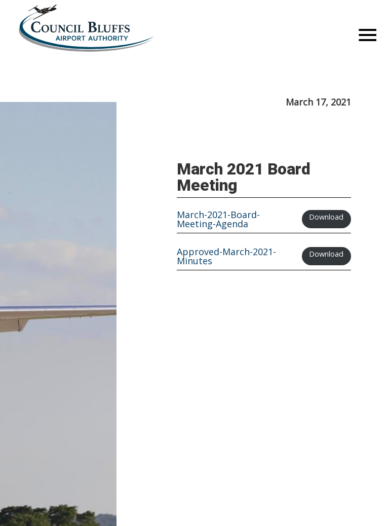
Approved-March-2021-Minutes (226, 256)
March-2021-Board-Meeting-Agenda (218, 219)
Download (326, 217)
